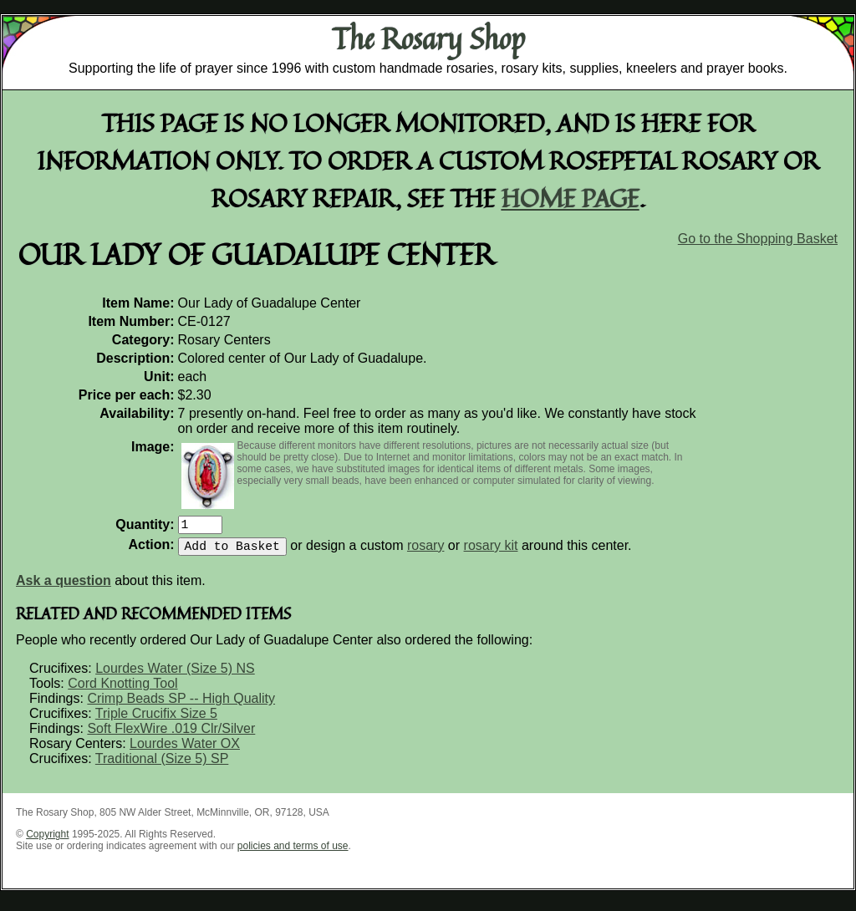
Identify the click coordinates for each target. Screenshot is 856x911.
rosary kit (491, 552)
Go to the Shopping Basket (758, 239)
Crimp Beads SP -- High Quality (181, 705)
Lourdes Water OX (185, 750)
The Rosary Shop (428, 38)
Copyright (47, 841)
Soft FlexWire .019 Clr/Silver (171, 735)
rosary (425, 552)
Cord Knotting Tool (122, 690)
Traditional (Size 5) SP (161, 765)
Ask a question (63, 587)
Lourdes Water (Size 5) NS (175, 675)
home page (570, 197)
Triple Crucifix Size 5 (156, 720)
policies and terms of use (293, 852)
